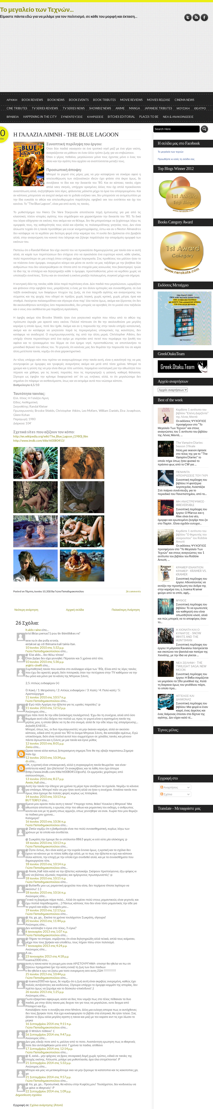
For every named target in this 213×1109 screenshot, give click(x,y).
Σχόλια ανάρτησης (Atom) (46, 1105)
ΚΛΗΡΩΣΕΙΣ (95, 116)
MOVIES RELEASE (158, 100)
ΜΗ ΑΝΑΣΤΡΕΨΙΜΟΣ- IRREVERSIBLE (190, 503)
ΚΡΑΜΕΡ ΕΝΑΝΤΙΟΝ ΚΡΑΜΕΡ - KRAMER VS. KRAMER (191, 570)
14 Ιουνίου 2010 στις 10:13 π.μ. (46, 796)
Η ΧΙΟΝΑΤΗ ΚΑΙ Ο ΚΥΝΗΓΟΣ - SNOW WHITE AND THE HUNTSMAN (188, 635)
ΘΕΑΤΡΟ (200, 108)
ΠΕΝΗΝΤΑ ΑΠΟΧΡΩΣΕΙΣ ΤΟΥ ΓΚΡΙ (192, 473)
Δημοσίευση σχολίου (29, 1095)
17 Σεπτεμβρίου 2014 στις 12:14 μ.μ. (49, 1048)
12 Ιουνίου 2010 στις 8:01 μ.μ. (45, 743)
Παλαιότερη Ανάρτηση (126, 609)
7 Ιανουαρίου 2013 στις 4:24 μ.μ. (46, 945)
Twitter (188, 17)
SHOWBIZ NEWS (100, 108)
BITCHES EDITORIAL (121, 116)
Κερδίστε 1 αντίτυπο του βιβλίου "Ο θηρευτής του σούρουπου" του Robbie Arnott (191, 536)
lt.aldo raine (33, 630)
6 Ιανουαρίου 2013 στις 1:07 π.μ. (47, 931)
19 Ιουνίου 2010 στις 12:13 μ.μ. (46, 910)
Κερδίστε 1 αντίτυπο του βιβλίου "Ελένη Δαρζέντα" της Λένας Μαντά (192, 413)
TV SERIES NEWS (74, 108)
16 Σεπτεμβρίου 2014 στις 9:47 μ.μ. (48, 1034)
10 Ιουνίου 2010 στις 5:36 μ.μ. (45, 662)
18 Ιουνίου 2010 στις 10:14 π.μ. (46, 864)
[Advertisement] (106, 59)
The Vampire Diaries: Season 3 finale (189, 444)
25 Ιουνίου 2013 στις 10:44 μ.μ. (46, 974)
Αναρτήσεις (169, 787)
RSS (196, 17)
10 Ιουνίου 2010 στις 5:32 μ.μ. (45, 647)
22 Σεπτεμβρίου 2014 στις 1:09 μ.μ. (48, 1091)
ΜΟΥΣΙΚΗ (183, 108)
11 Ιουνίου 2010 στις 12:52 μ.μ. (46, 708)
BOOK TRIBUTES (104, 100)
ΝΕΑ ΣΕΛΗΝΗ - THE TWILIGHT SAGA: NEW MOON (191, 666)
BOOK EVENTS (79, 100)
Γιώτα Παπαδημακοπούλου (43, 651)
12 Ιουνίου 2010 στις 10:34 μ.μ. (46, 757)
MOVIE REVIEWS (131, 100)
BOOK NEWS (56, 100)
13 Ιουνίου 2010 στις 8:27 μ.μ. (45, 779)
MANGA (134, 108)
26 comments (133, 591)
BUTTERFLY (33, 800)
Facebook (204, 17)
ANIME (120, 108)
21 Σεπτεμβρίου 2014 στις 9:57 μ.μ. (48, 1077)
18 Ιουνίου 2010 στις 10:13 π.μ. (46, 843)
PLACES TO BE (148, 116)
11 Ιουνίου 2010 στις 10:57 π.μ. (46, 697)
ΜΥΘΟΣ (181, 600)
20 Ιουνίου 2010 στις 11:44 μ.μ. (46, 921)
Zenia (29, 747)
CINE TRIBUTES (17, 108)
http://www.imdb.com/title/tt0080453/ (39, 440)
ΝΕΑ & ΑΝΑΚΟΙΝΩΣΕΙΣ (178, 116)
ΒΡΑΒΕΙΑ (13, 116)
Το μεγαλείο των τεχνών (170, 151)
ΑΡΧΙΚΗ (12, 100)
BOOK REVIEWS (32, 100)
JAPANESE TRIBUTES (158, 108)
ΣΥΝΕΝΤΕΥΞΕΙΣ (72, 116)
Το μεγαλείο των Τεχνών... (37, 9)
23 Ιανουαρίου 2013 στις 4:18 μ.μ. (47, 956)
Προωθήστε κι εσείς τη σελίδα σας (176, 159)
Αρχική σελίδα (75, 609)
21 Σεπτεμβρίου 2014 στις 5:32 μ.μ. (48, 1063)
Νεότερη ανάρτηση (26, 609)
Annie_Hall (32, 782)
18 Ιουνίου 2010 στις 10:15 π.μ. (46, 878)
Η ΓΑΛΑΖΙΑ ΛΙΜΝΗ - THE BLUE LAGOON (65, 134)
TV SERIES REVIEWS (45, 108)
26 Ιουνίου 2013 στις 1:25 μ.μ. (45, 992)
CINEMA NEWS (184, 100)
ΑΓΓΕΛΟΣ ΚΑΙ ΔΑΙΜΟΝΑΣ (185, 697)
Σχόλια (166, 794)
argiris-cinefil (34, 665)
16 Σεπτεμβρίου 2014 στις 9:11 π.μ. (48, 1024)
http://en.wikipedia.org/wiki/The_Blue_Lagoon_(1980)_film (50, 436)
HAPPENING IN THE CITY (40, 116)
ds (27, 761)
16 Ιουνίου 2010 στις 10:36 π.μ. (46, 821)
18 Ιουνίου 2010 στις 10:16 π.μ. (46, 892)
